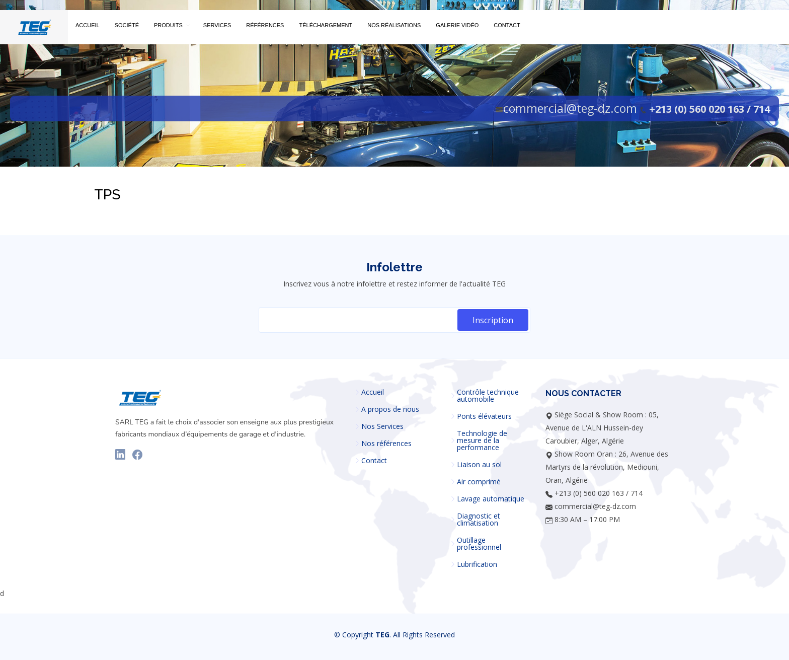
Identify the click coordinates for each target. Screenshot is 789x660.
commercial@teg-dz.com (570, 108)
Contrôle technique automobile (488, 396)
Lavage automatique (490, 498)
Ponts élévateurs (484, 416)
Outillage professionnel (479, 544)
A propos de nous (390, 409)
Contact (374, 460)
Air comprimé (479, 481)
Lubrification (477, 564)
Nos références (386, 443)
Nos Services (382, 426)
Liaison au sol (479, 464)
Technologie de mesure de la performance (482, 440)
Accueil (372, 392)
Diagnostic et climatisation (478, 519)
